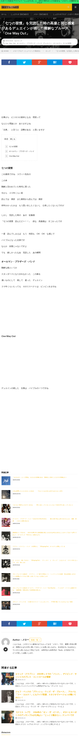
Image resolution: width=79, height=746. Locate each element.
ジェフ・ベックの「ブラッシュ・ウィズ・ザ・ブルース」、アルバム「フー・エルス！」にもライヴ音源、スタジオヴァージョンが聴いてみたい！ (45, 694)
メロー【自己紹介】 (41, 14)
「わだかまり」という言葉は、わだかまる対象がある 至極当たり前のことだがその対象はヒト (40, 477)
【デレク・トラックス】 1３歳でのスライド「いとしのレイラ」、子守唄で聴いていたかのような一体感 (42, 602)
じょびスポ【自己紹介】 (20, 14)
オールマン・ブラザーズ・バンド (29, 43)
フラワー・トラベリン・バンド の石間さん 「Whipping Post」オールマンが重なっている (39, 546)
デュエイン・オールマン (52, 43)
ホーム (3, 14)
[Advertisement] (39, 93)
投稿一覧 (34, 640)
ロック (19, 41)
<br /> (9, 409)
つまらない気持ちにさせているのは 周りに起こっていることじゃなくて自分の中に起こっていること (43, 505)
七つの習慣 (67, 43)
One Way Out (10, 43)
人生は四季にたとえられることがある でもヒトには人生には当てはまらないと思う (38, 491)
